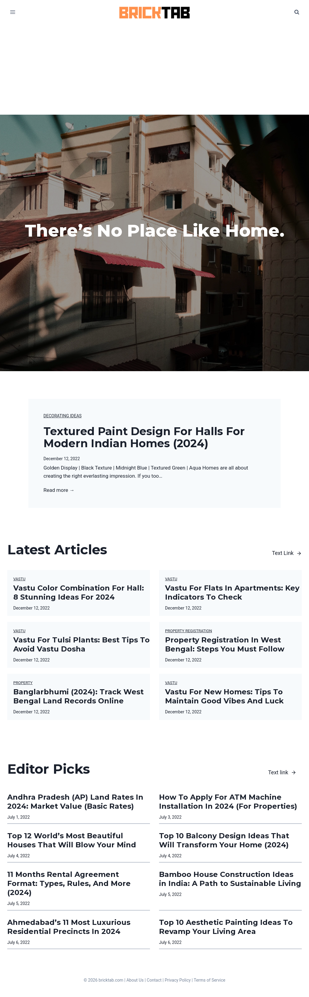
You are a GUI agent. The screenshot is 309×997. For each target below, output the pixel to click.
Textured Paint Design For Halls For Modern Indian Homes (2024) (144, 437)
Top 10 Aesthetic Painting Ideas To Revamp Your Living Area (226, 927)
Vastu (19, 579)
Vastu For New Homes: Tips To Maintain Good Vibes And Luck (224, 696)
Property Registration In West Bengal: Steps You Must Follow (224, 644)
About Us (135, 980)
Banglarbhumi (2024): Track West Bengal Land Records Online (78, 696)
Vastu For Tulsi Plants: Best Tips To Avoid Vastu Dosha (81, 644)
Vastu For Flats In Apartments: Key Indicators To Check (232, 592)
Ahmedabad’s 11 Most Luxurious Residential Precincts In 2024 (68, 927)
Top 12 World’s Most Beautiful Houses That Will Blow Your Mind (71, 840)
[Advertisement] (154, 69)
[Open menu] (12, 12)
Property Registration (188, 631)
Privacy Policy (178, 980)
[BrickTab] (154, 12)
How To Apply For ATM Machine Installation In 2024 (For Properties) (228, 802)
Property (23, 682)
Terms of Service (209, 980)
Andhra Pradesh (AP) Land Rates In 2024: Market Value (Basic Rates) (75, 802)
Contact (154, 980)
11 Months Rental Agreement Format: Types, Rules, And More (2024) (69, 883)
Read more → (59, 490)
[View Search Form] (296, 12)
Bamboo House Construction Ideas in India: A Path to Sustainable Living (230, 879)
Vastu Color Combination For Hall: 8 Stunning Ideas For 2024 (78, 592)
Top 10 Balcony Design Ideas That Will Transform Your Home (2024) (224, 840)
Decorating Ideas (62, 415)
